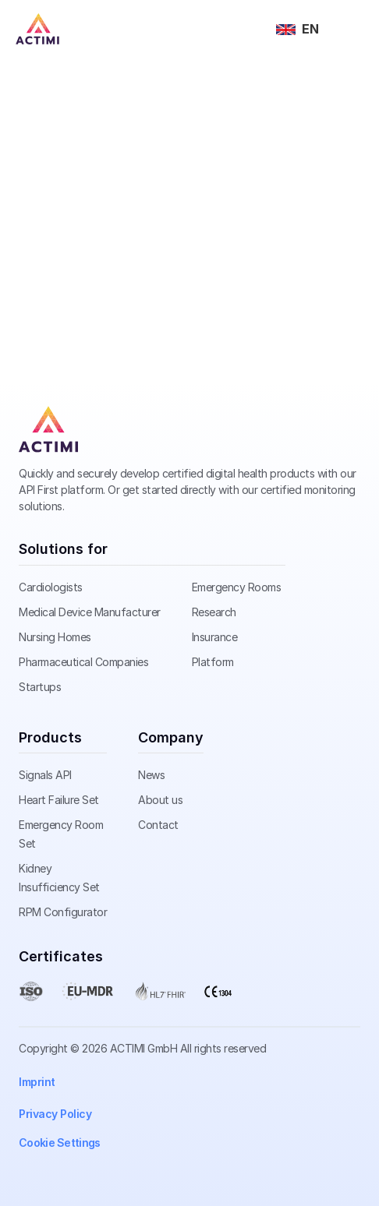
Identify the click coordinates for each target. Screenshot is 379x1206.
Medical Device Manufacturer (90, 612)
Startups (40, 686)
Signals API (45, 774)
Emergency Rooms (237, 587)
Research (214, 612)
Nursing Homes (55, 637)
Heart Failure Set (59, 799)
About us (160, 799)
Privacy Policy (55, 1113)
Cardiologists (51, 587)
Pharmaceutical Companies (83, 661)
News (151, 774)
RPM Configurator (63, 912)
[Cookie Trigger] (60, 1142)
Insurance (215, 637)
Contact (158, 824)
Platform (213, 661)
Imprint (37, 1081)
